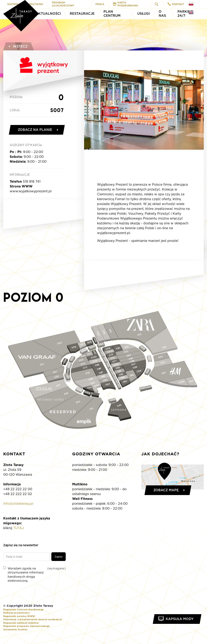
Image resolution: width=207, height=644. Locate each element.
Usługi (143, 14)
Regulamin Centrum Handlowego (23, 609)
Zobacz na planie (35, 130)
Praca (99, 4)
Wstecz (17, 46)
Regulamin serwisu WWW (19, 616)
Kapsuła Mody (179, 619)
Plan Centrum (112, 14)
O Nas (162, 14)
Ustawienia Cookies (15, 629)
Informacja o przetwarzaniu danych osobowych (32, 619)
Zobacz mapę (166, 490)
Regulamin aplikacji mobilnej (21, 622)
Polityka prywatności (16, 612)
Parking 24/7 (185, 14)
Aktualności (48, 14)
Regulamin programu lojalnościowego (26, 626)
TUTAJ (18, 528)
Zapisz (58, 556)
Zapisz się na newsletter (20, 545)
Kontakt (176, 4)
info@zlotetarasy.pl (18, 504)
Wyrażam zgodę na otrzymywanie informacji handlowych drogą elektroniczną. (34, 574)
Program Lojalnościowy (63, 4)
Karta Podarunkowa (125, 4)
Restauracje (82, 14)
